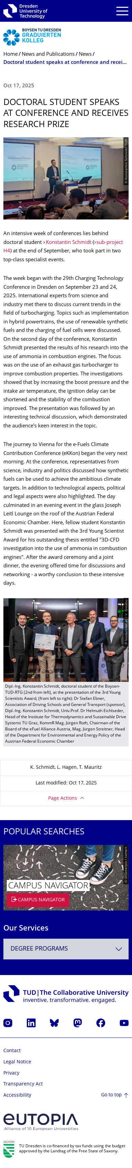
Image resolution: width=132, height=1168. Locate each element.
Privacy (11, 1073)
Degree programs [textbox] (39, 949)
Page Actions (62, 798)
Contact (12, 1051)
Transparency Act (23, 1084)
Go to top (111, 1095)
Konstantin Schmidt (68, 242)
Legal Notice (17, 1062)
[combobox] (66, 949)
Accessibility (17, 1095)
